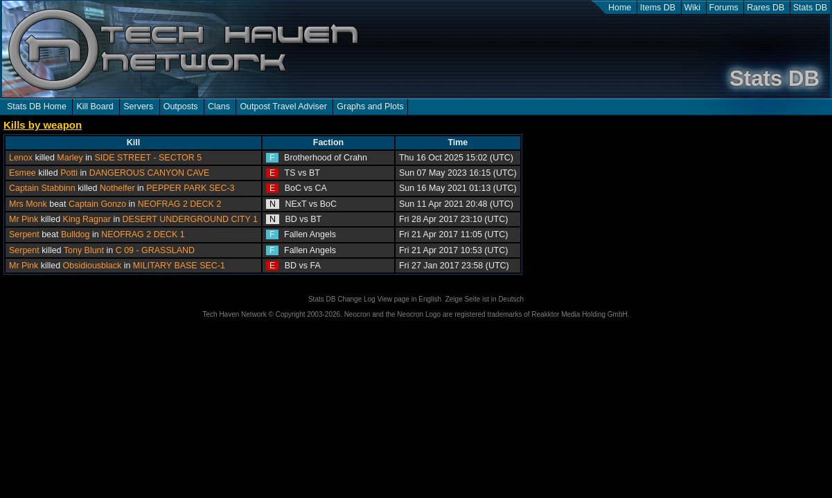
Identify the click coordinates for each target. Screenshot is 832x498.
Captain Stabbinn (42, 188)
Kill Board (94, 106)
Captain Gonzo (97, 204)
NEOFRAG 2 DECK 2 (180, 204)
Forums (723, 7)
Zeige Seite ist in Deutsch (484, 299)
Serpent (24, 234)
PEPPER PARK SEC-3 (190, 188)
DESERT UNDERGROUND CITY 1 (190, 219)
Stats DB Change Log (341, 299)
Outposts (180, 106)
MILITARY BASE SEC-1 (179, 265)
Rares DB (765, 7)
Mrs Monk (28, 204)
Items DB (657, 7)
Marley (69, 158)
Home (619, 7)
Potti (69, 173)
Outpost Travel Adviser (283, 106)
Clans (219, 106)
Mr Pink (23, 219)
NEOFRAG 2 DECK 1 (143, 234)
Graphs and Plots (370, 106)
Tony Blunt (84, 250)
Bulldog (75, 234)
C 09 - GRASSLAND (155, 250)
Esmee (22, 173)
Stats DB (810, 7)
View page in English (409, 299)
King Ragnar (87, 219)
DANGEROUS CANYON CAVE (149, 173)
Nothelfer (117, 188)
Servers (138, 106)
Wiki (692, 7)
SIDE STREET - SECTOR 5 (148, 158)
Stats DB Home (37, 106)
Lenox (21, 158)
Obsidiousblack (92, 265)
